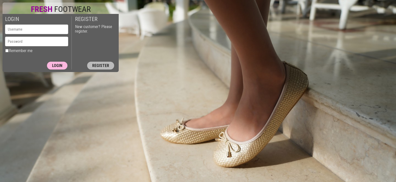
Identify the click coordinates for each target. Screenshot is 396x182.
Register (100, 65)
